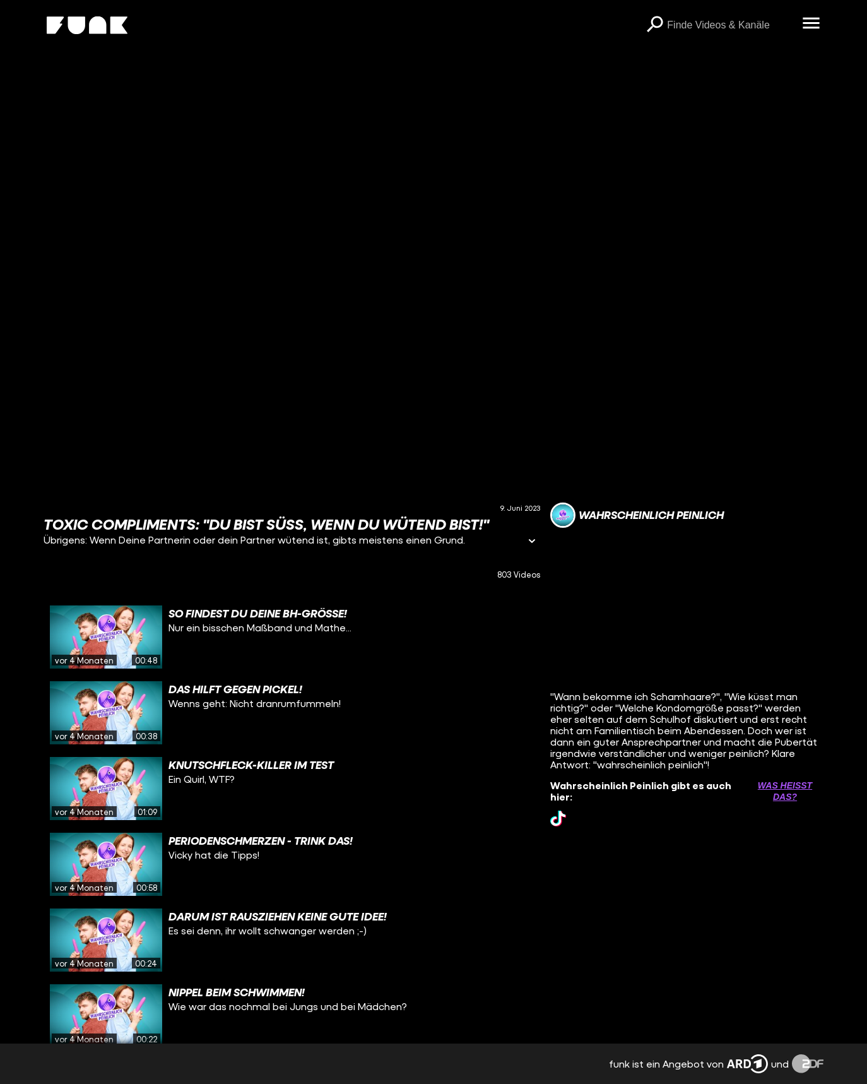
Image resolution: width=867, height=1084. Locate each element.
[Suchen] (654, 25)
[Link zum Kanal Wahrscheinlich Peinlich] (637, 515)
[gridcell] (292, 637)
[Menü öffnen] (810, 24)
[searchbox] (730, 25)
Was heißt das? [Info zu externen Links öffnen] (785, 791)
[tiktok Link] (558, 818)
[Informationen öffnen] (532, 542)
